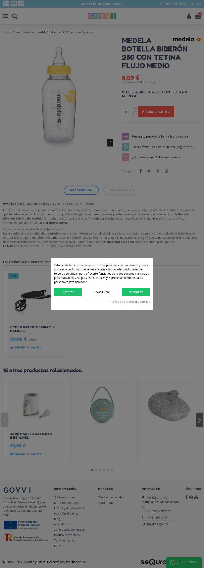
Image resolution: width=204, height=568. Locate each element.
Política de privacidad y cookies (130, 302)
